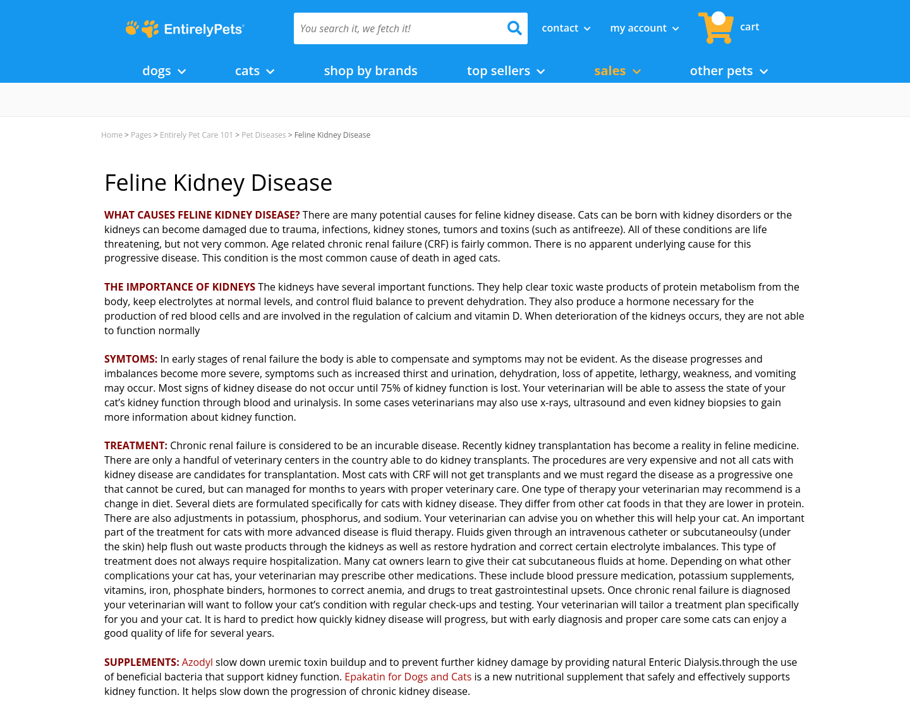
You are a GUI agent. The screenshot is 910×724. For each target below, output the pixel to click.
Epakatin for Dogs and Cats (407, 677)
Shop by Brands (371, 70)
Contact (567, 28)
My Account (644, 28)
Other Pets (729, 70)
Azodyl (197, 662)
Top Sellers (506, 70)
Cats (254, 70)
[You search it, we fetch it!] (393, 28)
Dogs (164, 70)
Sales (618, 70)
